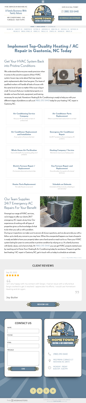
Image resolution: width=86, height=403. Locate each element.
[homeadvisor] (53, 391)
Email (9, 342)
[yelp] (46, 391)
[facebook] (33, 391)
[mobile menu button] (43, 1)
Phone (10, 335)
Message (10, 350)
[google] (40, 391)
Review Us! (43, 304)
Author (80, 257)
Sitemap (67, 400)
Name (9, 327)
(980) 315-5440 (70, 11)
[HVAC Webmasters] (17, 401)
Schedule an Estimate (70, 18)
